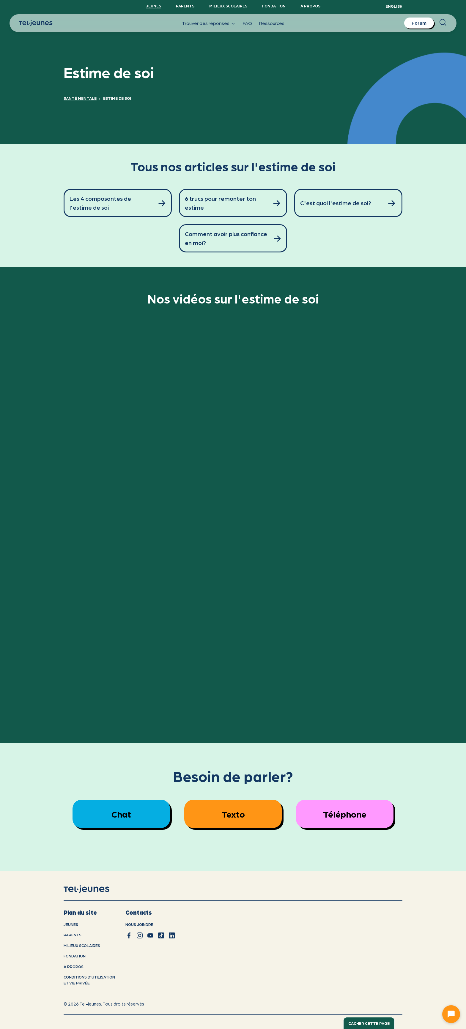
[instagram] (139, 935)
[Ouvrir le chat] (451, 1014)
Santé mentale (80, 98)
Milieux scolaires (228, 6)
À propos (310, 6)
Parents (185, 6)
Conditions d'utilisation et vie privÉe (89, 980)
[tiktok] (161, 935)
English (393, 6)
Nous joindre (139, 924)
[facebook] (129, 935)
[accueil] (94, 889)
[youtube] (150, 935)
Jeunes (153, 6)
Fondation (274, 6)
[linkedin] (171, 935)
